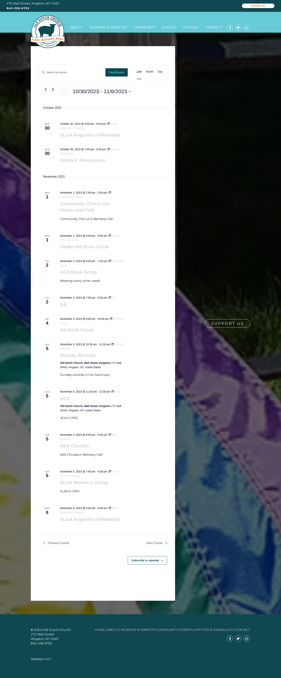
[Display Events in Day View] (160, 71)
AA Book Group (77, 329)
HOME (100, 630)
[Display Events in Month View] (149, 71)
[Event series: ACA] (115, 391)
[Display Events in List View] (139, 71)
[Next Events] (53, 89)
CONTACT (242, 630)
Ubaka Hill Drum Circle (84, 246)
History (190, 27)
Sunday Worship (78, 355)
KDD (47, 659)
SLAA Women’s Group (84, 482)
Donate (258, 6)
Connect (213, 27)
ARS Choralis (74, 445)
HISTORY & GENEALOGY (214, 630)
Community (145, 27)
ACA (65, 398)
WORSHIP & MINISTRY (138, 630)
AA (63, 304)
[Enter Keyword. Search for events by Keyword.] (72, 72)
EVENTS (186, 630)
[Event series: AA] (111, 297)
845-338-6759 (18, 8)
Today (64, 91)
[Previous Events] (45, 89)
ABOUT (113, 630)
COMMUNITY (168, 630)
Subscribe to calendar (145, 560)
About (76, 27)
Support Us (227, 323)
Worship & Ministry (108, 27)
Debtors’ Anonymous (82, 160)
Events (169, 27)
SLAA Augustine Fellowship (90, 134)
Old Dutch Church (48, 32)
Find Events (116, 72)
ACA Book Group (78, 272)
